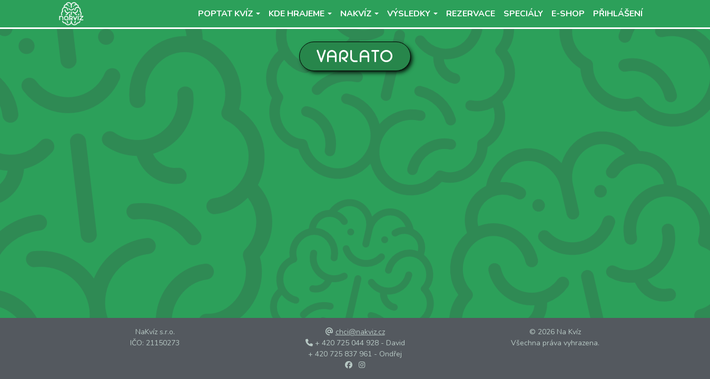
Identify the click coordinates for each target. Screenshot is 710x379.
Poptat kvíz (225, 13)
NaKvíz (356, 13)
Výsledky (408, 13)
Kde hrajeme (296, 13)
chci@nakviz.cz (360, 332)
